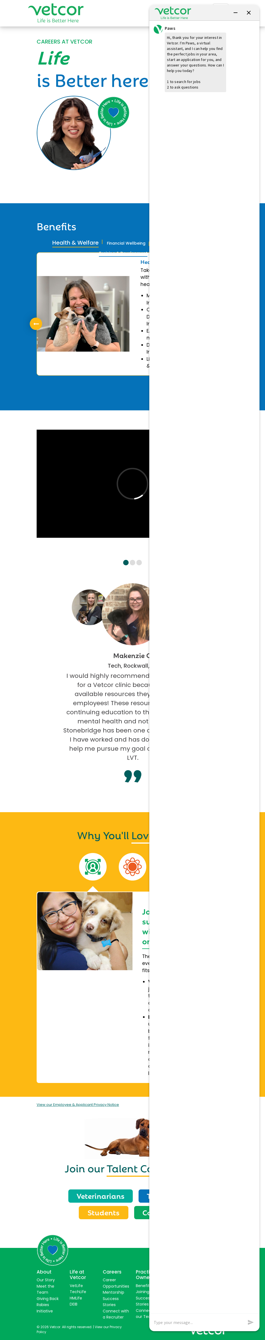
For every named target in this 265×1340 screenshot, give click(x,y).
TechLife (78, 1291)
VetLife (76, 1285)
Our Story (46, 1280)
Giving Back (48, 1298)
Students (104, 1212)
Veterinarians (101, 1195)
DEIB (73, 1304)
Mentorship (113, 1292)
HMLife (76, 1298)
